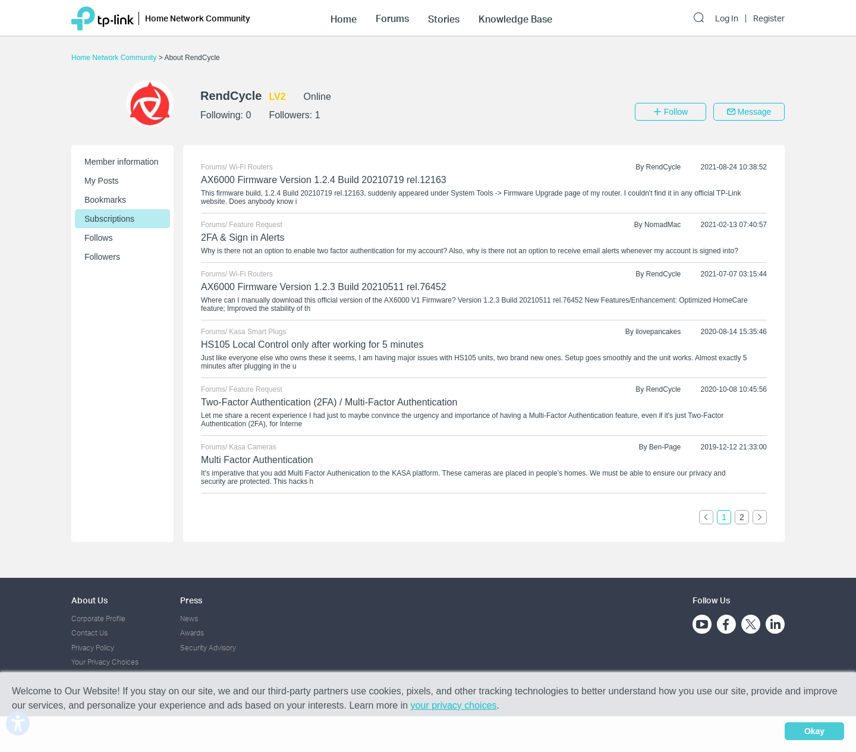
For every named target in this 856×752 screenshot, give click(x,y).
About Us (89, 600)
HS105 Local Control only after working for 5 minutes (312, 344)
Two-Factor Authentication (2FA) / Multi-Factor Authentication (329, 402)
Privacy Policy (92, 647)
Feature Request (255, 225)
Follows (98, 238)
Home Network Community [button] (197, 18)
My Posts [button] (101, 180)
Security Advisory (208, 647)
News (189, 618)
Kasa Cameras (252, 447)
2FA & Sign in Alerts (243, 237)
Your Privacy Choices (105, 661)
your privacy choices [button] (454, 705)
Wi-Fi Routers (250, 167)
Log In (726, 18)
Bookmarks (105, 199)
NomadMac (662, 225)
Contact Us (89, 632)
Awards (192, 632)
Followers (102, 257)
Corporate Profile (98, 618)
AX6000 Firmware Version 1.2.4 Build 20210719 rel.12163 (323, 180)
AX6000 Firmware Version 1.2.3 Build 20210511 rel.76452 (323, 287)
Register (769, 18)
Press (191, 600)
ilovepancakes (658, 332)
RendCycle (663, 167)
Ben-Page (665, 447)
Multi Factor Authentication (257, 460)
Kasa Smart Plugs (257, 332)
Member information (121, 161)
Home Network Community (115, 58)
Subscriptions (109, 219)
